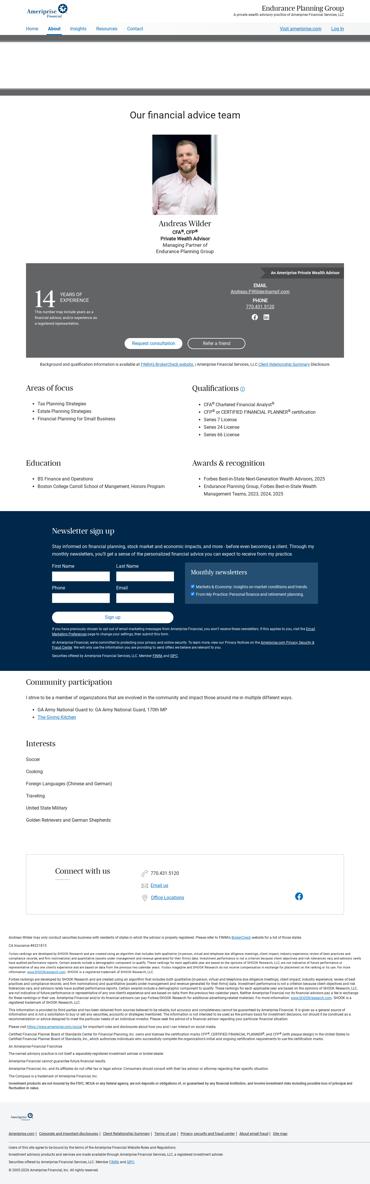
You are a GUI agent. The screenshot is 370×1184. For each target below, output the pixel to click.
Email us (159, 885)
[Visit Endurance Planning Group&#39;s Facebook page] (299, 896)
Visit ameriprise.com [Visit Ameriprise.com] (300, 28)
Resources (106, 28)
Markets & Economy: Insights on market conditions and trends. (252, 586)
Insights (78, 28)
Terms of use (165, 1133)
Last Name (127, 566)
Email (122, 588)
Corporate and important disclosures (68, 1133)
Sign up (113, 617)
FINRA (157, 656)
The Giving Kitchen (57, 717)
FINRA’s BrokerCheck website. (167, 364)
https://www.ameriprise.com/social (54, 1027)
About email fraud (253, 1133)
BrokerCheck (241, 938)
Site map (280, 1133)
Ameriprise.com (21, 1133)
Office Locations (167, 897)
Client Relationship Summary (284, 364)
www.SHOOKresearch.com (46, 972)
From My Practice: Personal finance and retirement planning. (250, 594)
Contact (135, 28)
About (54, 28)
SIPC (174, 656)
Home (32, 28)
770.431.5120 (260, 306)
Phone (58, 588)
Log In (337, 28)
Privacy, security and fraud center (208, 1133)
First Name (63, 566)
